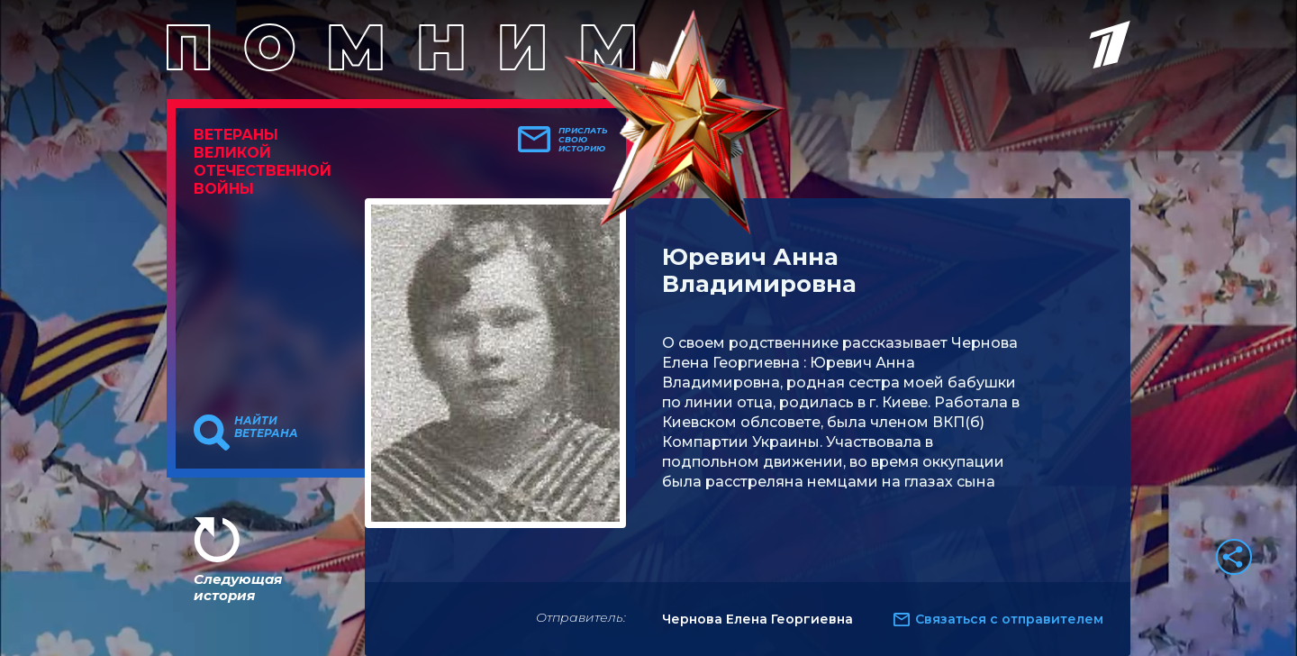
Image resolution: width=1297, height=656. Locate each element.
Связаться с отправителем (1009, 619)
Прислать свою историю (583, 139)
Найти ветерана (266, 427)
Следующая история (238, 587)
